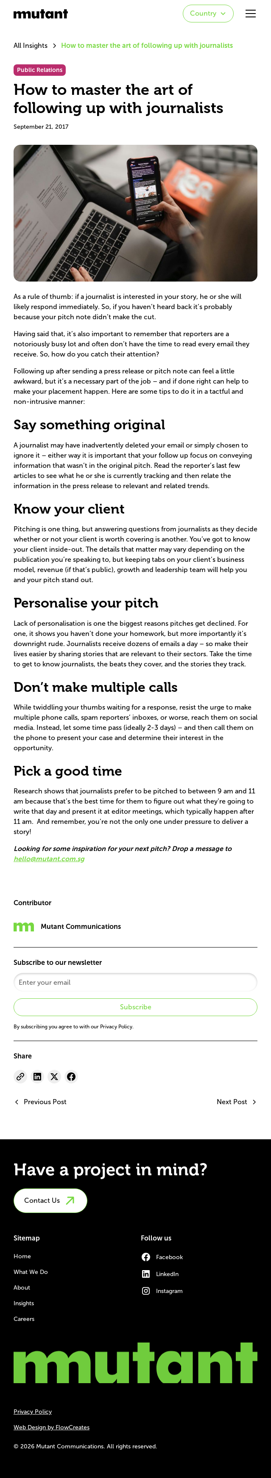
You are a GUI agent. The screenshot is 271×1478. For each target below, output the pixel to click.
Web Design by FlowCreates (51, 1427)
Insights (24, 1303)
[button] (208, 13)
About (22, 1288)
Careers (24, 1319)
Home (22, 1256)
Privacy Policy (33, 1412)
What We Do (31, 1272)
